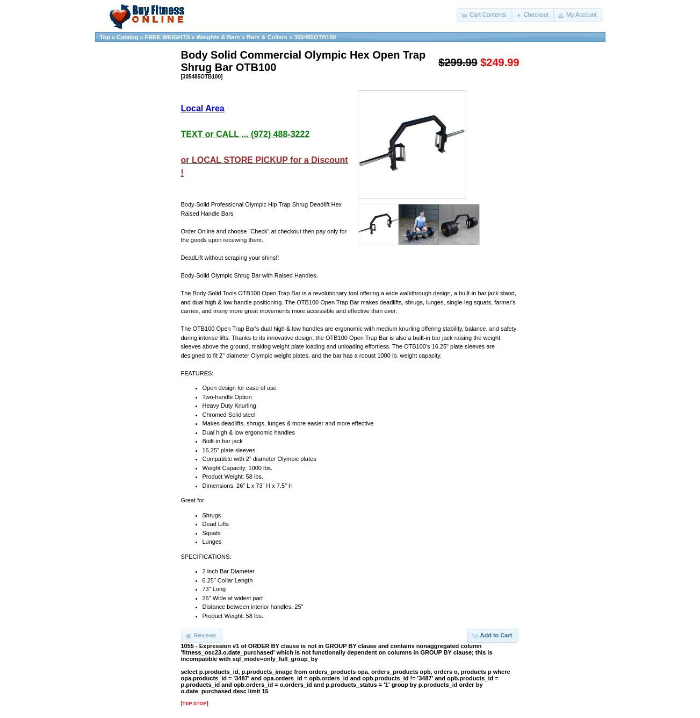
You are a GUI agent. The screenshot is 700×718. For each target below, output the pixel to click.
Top (105, 37)
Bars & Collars (267, 37)
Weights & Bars (218, 37)
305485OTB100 (315, 37)
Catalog (127, 37)
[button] (485, 15)
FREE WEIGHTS (167, 37)
